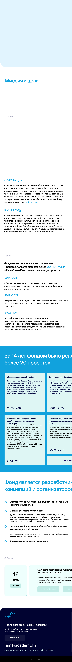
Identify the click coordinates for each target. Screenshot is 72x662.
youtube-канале (32, 202)
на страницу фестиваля (48, 589)
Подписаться (14, 638)
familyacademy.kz (20, 646)
